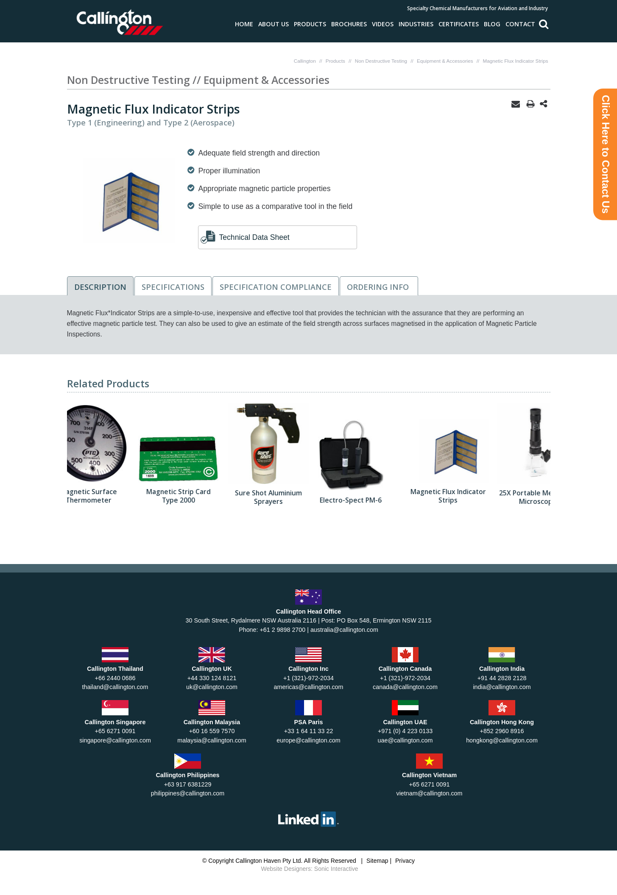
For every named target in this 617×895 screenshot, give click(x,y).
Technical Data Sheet (254, 237)
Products (310, 24)
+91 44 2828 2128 (502, 678)
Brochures (349, 24)
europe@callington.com (308, 740)
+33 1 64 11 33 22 (308, 731)
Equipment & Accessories (445, 61)
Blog (492, 24)
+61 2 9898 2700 (282, 629)
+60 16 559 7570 (212, 731)
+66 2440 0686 (115, 678)
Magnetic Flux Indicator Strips (515, 61)
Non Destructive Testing (381, 61)
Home (244, 24)
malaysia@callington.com (211, 740)
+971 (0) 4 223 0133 (405, 731)
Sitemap (377, 860)
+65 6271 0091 (115, 731)
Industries (416, 24)
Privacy (405, 860)
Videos (383, 24)
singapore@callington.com (115, 740)
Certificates (458, 24)
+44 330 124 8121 (212, 678)
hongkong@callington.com (502, 740)
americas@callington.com (308, 687)
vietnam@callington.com (429, 793)
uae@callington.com (405, 740)
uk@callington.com (211, 687)
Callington (305, 61)
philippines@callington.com (187, 793)
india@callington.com (501, 687)
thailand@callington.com (115, 687)
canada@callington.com (405, 687)
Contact (520, 24)
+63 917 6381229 (188, 784)
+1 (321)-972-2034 (308, 678)
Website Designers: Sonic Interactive (309, 868)
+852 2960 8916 (502, 731)
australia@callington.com (344, 629)
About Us (273, 24)
